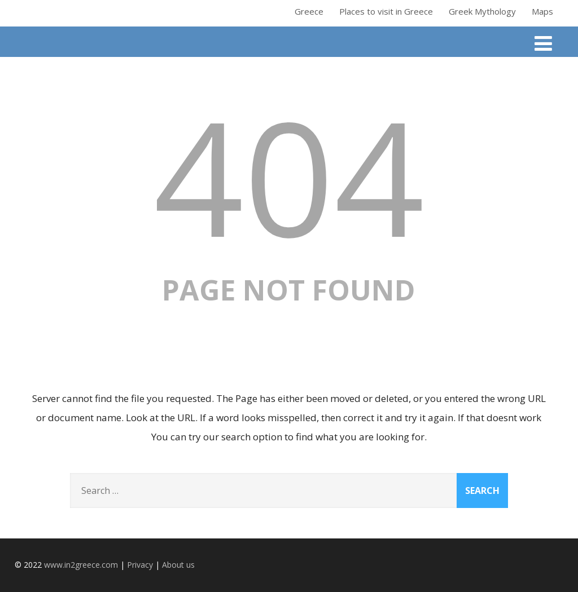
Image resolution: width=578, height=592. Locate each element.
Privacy (140, 564)
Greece (309, 11)
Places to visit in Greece (386, 11)
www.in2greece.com (81, 564)
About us (178, 564)
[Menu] (543, 43)
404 (289, 175)
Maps (542, 11)
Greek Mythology (482, 11)
